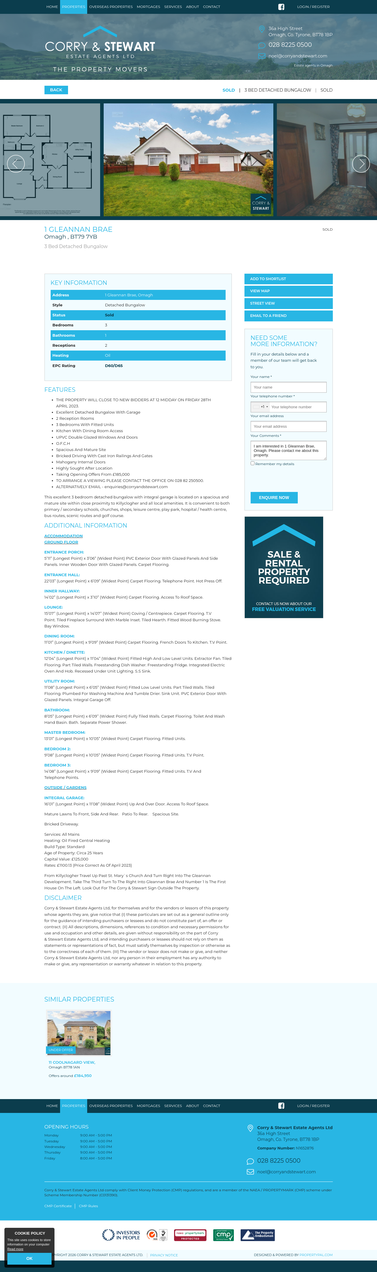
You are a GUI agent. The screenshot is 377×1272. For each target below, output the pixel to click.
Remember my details (274, 476)
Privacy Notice (164, 1267)
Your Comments (266, 447)
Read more (15, 1249)
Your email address (267, 428)
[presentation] (289, 491)
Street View (262, 315)
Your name (261, 388)
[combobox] (260, 418)
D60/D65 (114, 377)
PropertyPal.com (316, 1267)
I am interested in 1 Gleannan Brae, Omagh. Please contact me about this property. (289, 462)
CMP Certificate (58, 1217)
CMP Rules (88, 1217)
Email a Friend (268, 327)
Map (260, 302)
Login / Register (313, 6)
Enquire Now (274, 509)
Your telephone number (273, 408)
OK (30, 1258)
